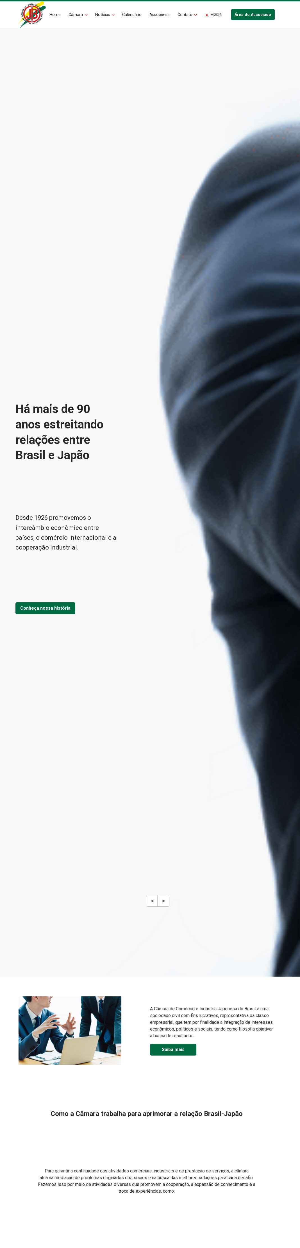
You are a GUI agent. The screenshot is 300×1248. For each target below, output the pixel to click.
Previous (152, 903)
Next (163, 903)
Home (55, 14)
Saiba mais (199, 1049)
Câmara (76, 14)
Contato (186, 14)
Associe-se (159, 14)
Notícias (103, 14)
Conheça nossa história (45, 608)
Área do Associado (253, 14)
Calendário (132, 14)
